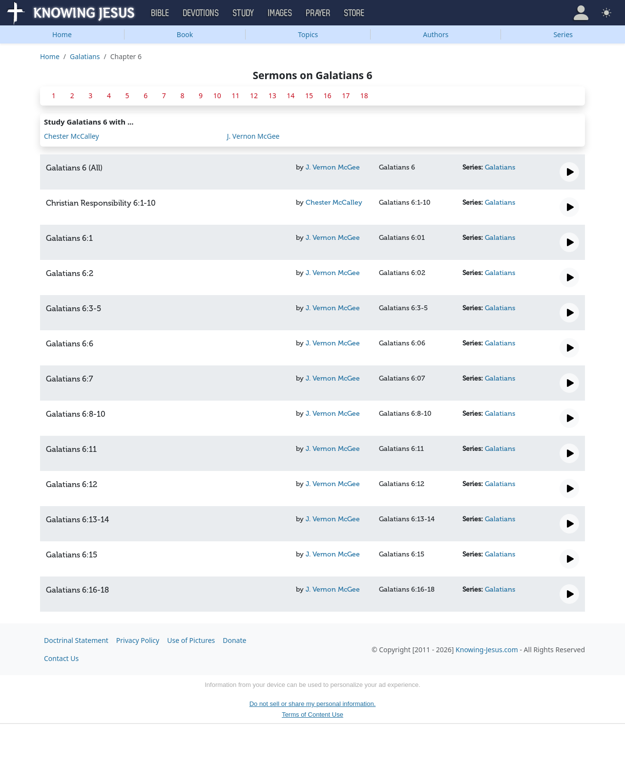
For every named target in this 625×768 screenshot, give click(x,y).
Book (185, 34)
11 (235, 95)
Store (354, 13)
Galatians (85, 56)
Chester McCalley (71, 136)
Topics (308, 34)
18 (364, 95)
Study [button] (243, 13)
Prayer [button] (318, 13)
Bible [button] (160, 13)
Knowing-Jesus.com (487, 649)
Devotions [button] (201, 13)
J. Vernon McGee (253, 136)
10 (217, 95)
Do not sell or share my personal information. (313, 703)
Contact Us (61, 658)
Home (62, 34)
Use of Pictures (191, 640)
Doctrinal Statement (76, 640)
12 (254, 95)
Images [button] (280, 13)
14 (290, 95)
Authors (435, 34)
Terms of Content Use (312, 714)
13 (272, 95)
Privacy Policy (137, 640)
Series (563, 34)
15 (309, 95)
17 (346, 95)
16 (328, 95)
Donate (234, 640)
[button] (581, 12)
